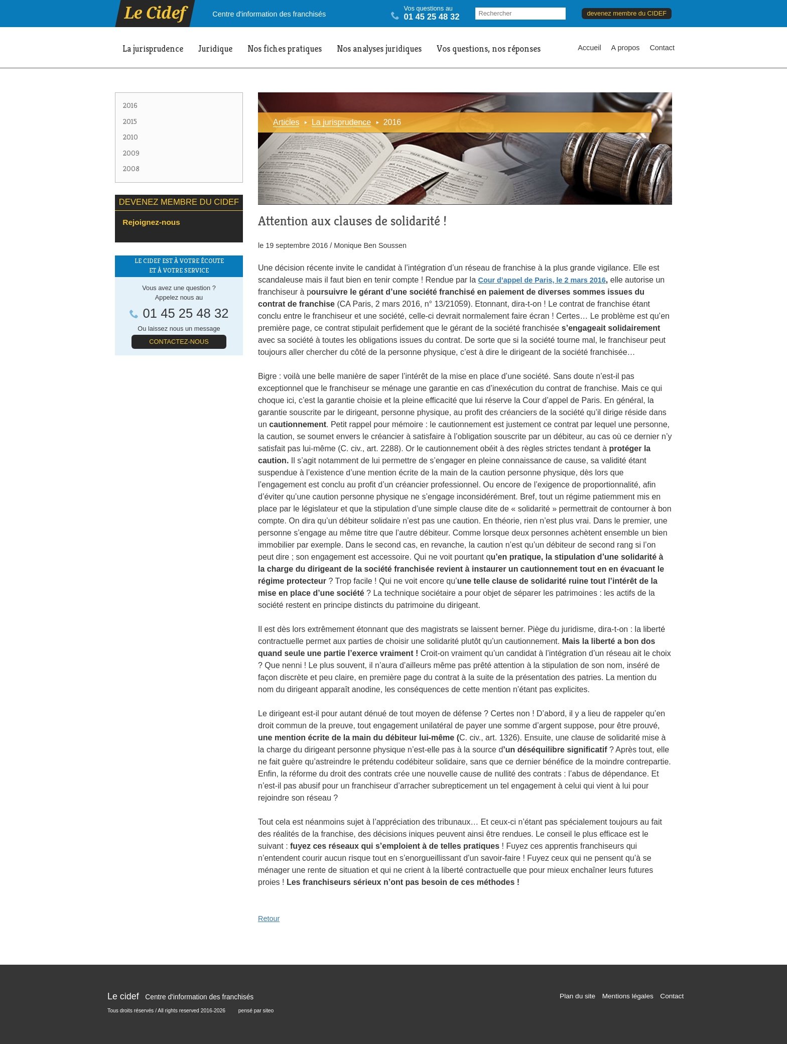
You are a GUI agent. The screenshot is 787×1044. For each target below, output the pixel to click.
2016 (130, 105)
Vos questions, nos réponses (489, 48)
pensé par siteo (256, 1010)
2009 (131, 153)
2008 (131, 168)
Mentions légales (627, 996)
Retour (269, 919)
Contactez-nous (178, 341)
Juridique (215, 48)
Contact (662, 48)
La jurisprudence (152, 48)
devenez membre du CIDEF (627, 13)
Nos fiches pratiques (284, 48)
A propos (625, 48)
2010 (130, 137)
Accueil (589, 48)
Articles (286, 122)
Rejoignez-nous (151, 222)
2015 (130, 121)
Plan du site (577, 996)
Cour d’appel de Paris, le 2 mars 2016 (541, 280)
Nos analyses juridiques (379, 48)
